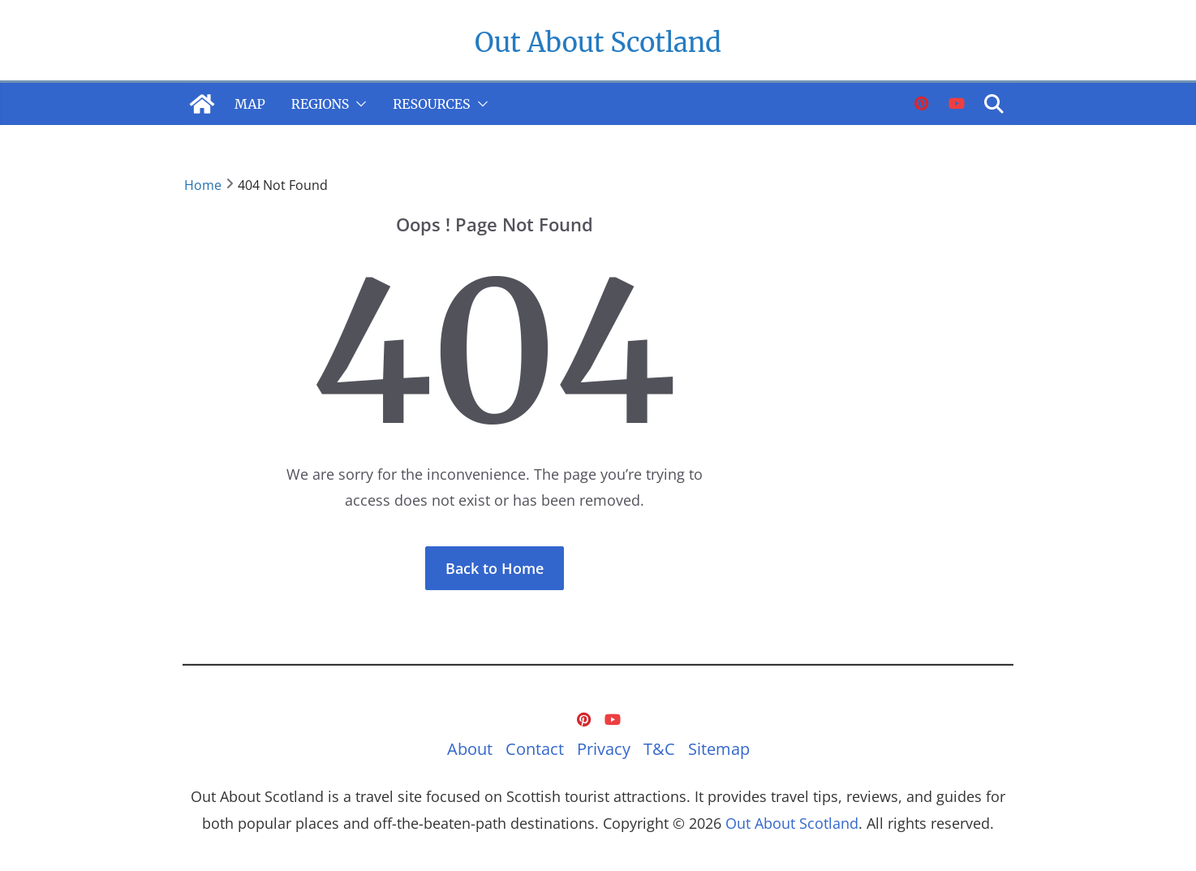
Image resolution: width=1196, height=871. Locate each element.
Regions (320, 104)
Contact (535, 749)
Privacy (603, 749)
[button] (358, 104)
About (470, 749)
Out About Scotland (598, 42)
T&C (659, 749)
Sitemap (719, 749)
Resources (431, 104)
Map (249, 104)
